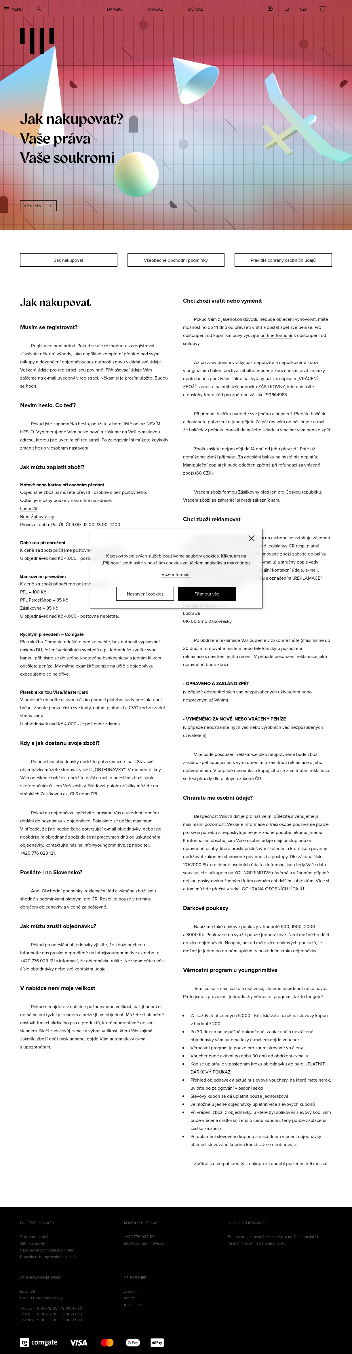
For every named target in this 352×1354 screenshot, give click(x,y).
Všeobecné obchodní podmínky (176, 260)
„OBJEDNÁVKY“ (109, 769)
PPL (94, 793)
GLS (74, 793)
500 (285, 926)
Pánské (155, 9)
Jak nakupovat (68, 260)
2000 (309, 926)
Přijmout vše (207, 594)
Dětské (195, 9)
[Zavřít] (251, 538)
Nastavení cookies (145, 594)
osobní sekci (250, 1088)
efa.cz (129, 1297)
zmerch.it (132, 1291)
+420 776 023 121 (37, 853)
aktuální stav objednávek (263, 1243)
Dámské (115, 9)
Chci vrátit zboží (34, 1236)
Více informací (176, 574)
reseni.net (132, 1304)
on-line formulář (276, 335)
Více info (32, 206)
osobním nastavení (69, 448)
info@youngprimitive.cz (107, 845)
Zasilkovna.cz (54, 793)
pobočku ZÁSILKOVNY (262, 386)
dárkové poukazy (241, 926)
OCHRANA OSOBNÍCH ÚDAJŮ (273, 888)
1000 (297, 926)
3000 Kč (195, 934)
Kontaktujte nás (141, 1222)
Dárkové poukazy (205, 908)
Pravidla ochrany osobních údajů (283, 260)
